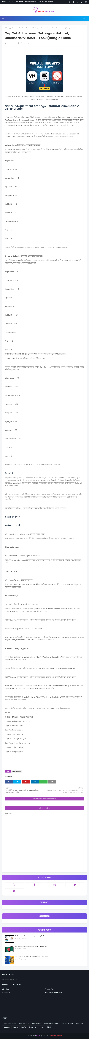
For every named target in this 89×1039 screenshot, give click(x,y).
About (11, 2)
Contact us (6, 992)
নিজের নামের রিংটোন (10, 1023)
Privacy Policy (30, 2)
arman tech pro (56, 1036)
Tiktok (49, 1027)
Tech (42, 1027)
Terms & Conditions (46, 2)
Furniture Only (11, 43)
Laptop (15, 1027)
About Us (5, 989)
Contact (19, 2)
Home (4, 2)
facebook (7, 1027)
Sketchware (33, 1027)
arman (38, 1036)
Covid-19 (79, 1023)
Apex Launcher (24, 1023)
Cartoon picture (67, 1023)
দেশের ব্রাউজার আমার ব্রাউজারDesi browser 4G (31, 946)
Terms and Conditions (53, 992)
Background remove (51, 1023)
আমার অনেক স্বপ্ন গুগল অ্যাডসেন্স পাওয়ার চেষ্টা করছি (31, 957)
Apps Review (12, 28)
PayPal (23, 1027)
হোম (6, 28)
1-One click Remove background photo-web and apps (36, 936)
